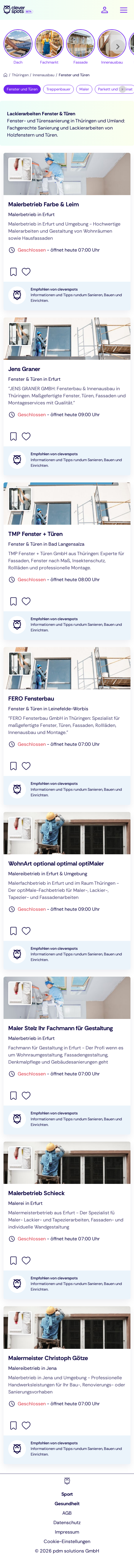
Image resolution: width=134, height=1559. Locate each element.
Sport (67, 1494)
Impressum (67, 1532)
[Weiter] (118, 47)
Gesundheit (67, 1503)
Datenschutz (67, 1522)
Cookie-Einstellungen (67, 1541)
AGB (67, 1513)
